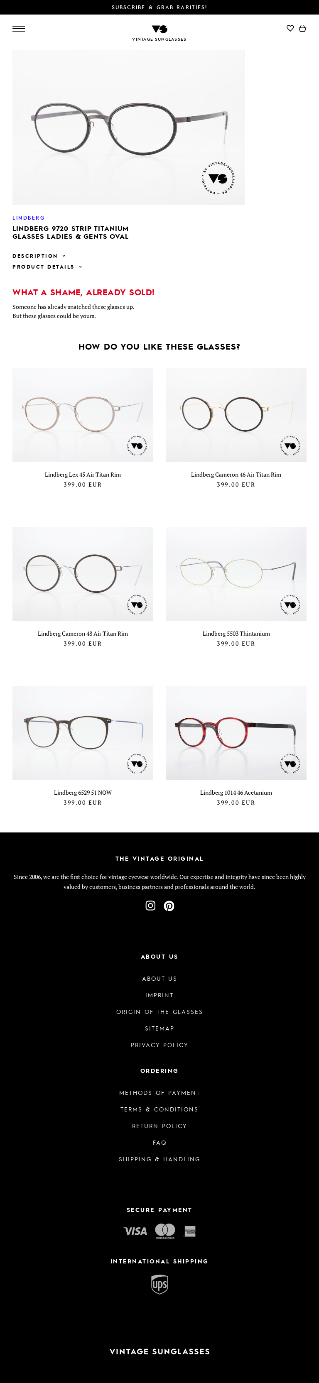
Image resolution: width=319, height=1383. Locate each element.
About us (159, 978)
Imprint (159, 995)
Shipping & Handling (159, 1159)
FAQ (160, 1142)
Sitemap (159, 1028)
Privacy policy (160, 1044)
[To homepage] (159, 28)
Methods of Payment (159, 1092)
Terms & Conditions (159, 1109)
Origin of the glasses (159, 1011)
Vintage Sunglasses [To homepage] (159, 39)
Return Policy (159, 1125)
